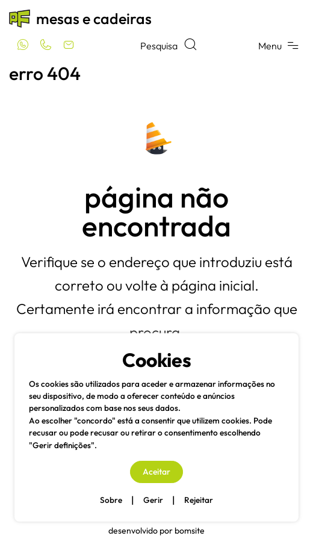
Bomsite (190, 530)
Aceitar (156, 471)
